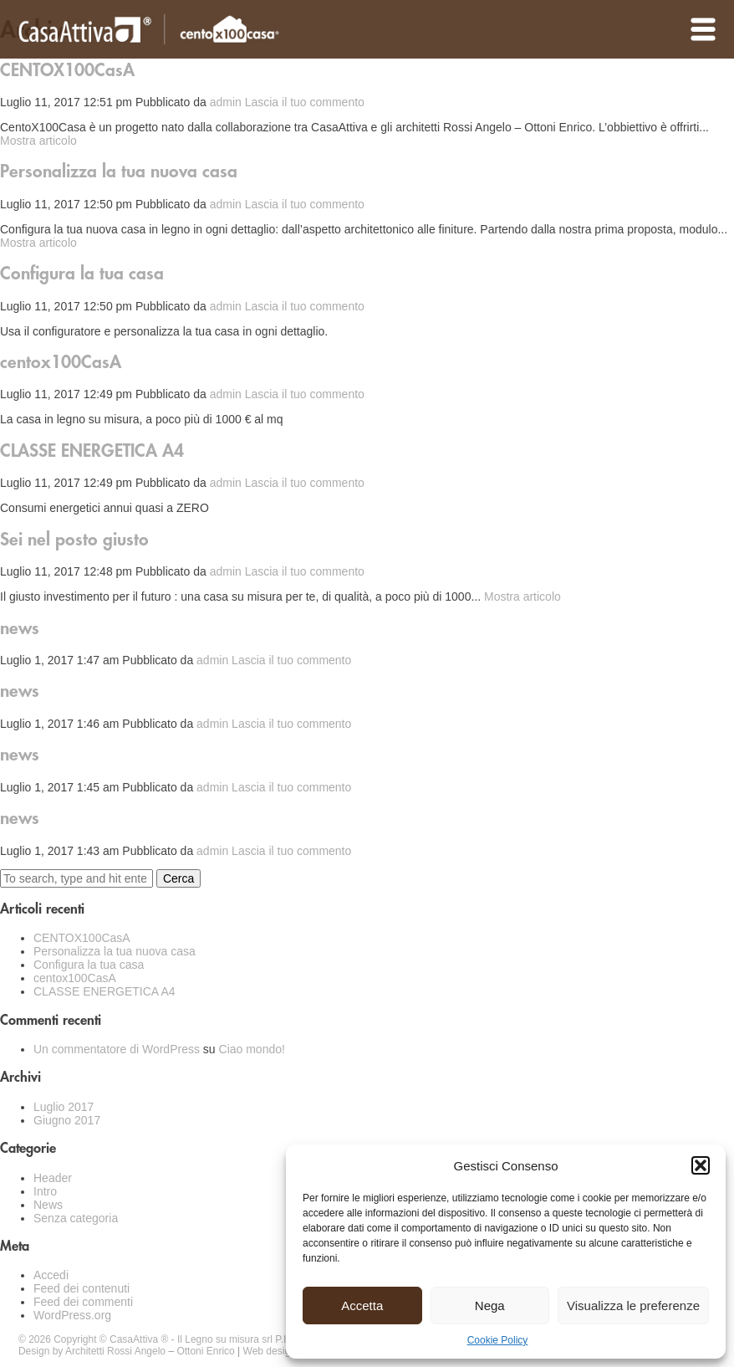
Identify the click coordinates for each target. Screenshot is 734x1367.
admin (226, 102)
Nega (490, 1305)
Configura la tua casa (82, 274)
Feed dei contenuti (81, 1288)
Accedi (51, 1275)
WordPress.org (72, 1315)
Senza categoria (75, 1218)
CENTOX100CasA (67, 70)
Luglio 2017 (63, 1107)
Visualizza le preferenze (633, 1305)
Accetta (362, 1305)
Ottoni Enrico (205, 1351)
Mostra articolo (38, 140)
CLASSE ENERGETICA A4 (92, 451)
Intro (45, 1191)
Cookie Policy (497, 1340)
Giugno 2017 (66, 1120)
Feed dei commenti (83, 1301)
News (48, 1204)
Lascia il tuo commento (304, 102)
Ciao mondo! (252, 1049)
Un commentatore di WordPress (116, 1049)
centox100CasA (60, 362)
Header (52, 1178)
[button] (700, 1165)
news (19, 628)
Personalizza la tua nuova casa (118, 172)
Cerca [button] (178, 878)
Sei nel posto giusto (74, 540)
